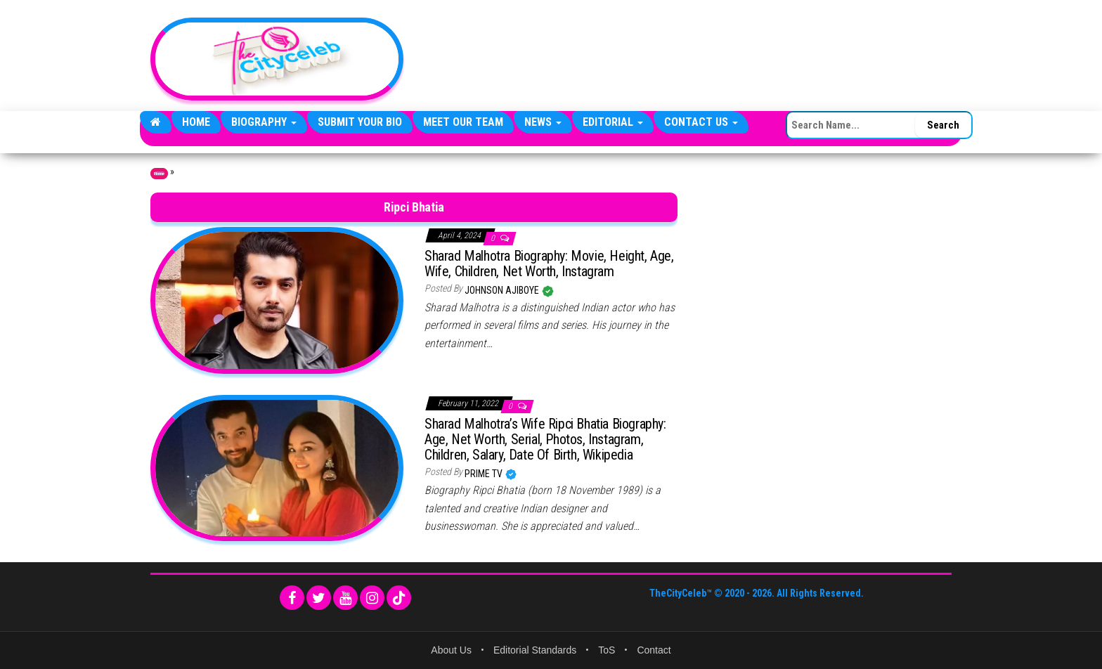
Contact (653, 650)
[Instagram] (372, 597)
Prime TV (485, 473)
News (543, 122)
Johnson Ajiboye (503, 290)
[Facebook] (292, 597)
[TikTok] (399, 597)
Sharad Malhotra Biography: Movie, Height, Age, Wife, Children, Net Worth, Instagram (549, 263)
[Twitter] (318, 597)
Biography (264, 122)
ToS (606, 650)
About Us (451, 650)
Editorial (613, 122)
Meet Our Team (463, 122)
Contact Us (701, 122)
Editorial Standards (534, 650)
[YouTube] (345, 597)
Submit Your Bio (360, 122)
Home (196, 122)
